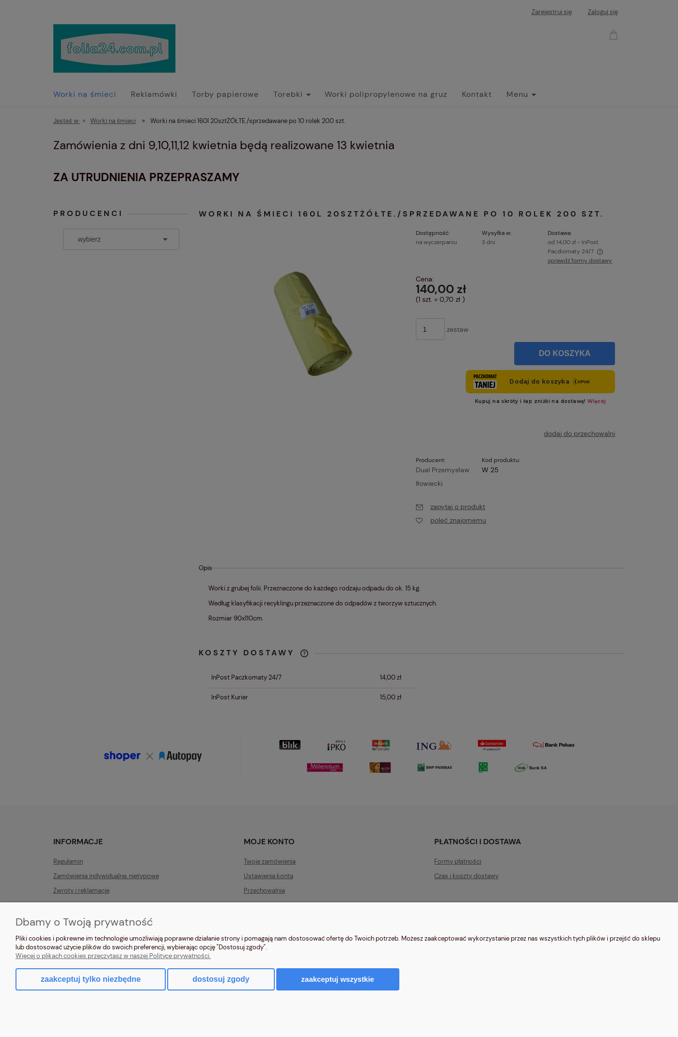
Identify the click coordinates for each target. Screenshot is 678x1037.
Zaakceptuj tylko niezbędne (91, 979)
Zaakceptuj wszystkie (337, 979)
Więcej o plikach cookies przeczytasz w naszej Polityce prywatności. (113, 956)
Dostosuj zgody (220, 979)
